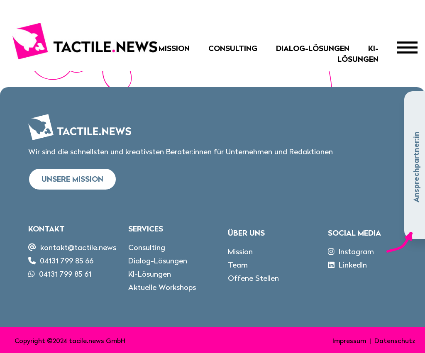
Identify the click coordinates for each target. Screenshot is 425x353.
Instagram (356, 251)
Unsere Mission (72, 179)
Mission (174, 48)
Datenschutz (394, 341)
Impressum (349, 341)
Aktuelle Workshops (162, 287)
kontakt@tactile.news (78, 247)
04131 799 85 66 (66, 260)
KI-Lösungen (358, 54)
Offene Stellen (253, 278)
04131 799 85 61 (65, 274)
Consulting (232, 48)
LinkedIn (353, 264)
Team (238, 264)
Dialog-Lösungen (312, 48)
